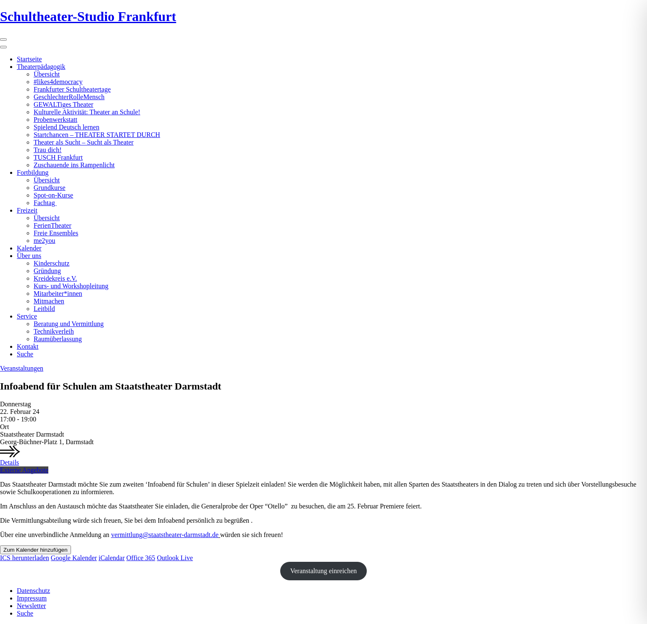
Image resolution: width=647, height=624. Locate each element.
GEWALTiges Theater (63, 104)
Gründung (47, 270)
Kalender (29, 248)
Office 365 (140, 557)
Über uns (29, 255)
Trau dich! (48, 149)
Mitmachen (49, 301)
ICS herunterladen (24, 557)
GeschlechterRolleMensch (69, 96)
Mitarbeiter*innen (58, 293)
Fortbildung (33, 172)
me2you (44, 240)
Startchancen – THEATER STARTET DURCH (97, 134)
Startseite (29, 59)
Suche (25, 354)
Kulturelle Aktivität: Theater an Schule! (87, 112)
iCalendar (112, 557)
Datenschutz (33, 590)
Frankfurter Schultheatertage (72, 89)
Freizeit (27, 210)
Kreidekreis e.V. (55, 278)
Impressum (32, 598)
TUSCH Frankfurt (58, 157)
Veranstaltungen (21, 368)
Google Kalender (74, 557)
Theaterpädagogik (41, 66)
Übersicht (47, 74)
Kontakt (28, 346)
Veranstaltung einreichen (323, 570)
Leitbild (44, 308)
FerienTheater (52, 225)
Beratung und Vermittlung (69, 323)
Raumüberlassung (58, 338)
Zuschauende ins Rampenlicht (74, 165)
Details (9, 462)
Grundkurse (50, 187)
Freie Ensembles (56, 233)
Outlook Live (175, 557)
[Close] (3, 47)
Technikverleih (54, 331)
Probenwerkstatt (55, 119)
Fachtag (45, 202)
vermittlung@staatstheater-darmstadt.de (164, 534)
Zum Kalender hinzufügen (35, 550)
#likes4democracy (58, 81)
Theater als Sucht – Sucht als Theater (84, 142)
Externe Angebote (24, 470)
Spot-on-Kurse (53, 195)
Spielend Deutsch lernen (66, 127)
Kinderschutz (51, 263)
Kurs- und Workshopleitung (71, 286)
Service (27, 316)
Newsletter (31, 605)
